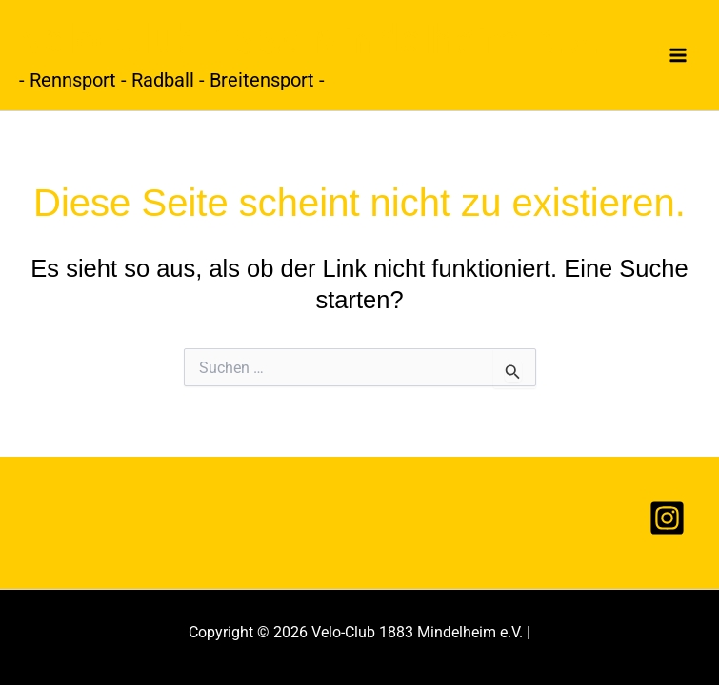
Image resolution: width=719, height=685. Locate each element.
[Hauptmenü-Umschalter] (679, 55)
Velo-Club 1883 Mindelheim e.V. (309, 40)
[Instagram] (667, 518)
